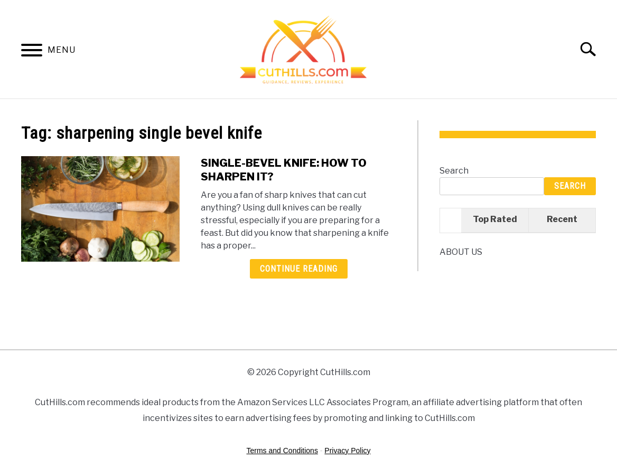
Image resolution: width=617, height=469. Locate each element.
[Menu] (32, 52)
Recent (562, 219)
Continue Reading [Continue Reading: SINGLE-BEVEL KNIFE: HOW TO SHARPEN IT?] (299, 269)
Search (454, 171)
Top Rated (495, 219)
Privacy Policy (347, 450)
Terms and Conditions (282, 450)
